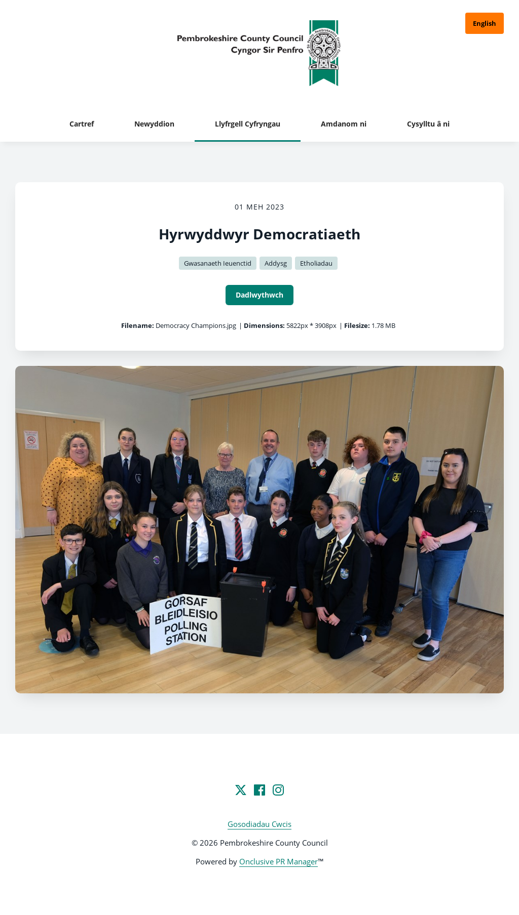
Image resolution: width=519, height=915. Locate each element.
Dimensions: (264, 325)
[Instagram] (278, 790)
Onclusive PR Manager (278, 861)
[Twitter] (240, 790)
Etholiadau (316, 263)
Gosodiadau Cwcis (259, 824)
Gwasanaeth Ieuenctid (217, 263)
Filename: (137, 325)
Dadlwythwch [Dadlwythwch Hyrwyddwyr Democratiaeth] (259, 295)
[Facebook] (259, 790)
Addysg (276, 263)
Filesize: (357, 325)
